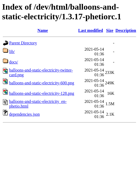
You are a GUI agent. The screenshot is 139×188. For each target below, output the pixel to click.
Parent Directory (23, 43)
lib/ (12, 51)
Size (109, 30)
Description (125, 30)
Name (42, 30)
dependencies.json (24, 114)
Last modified (90, 30)
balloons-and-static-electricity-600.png (41, 83)
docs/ (13, 62)
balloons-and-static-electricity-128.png (41, 93)
